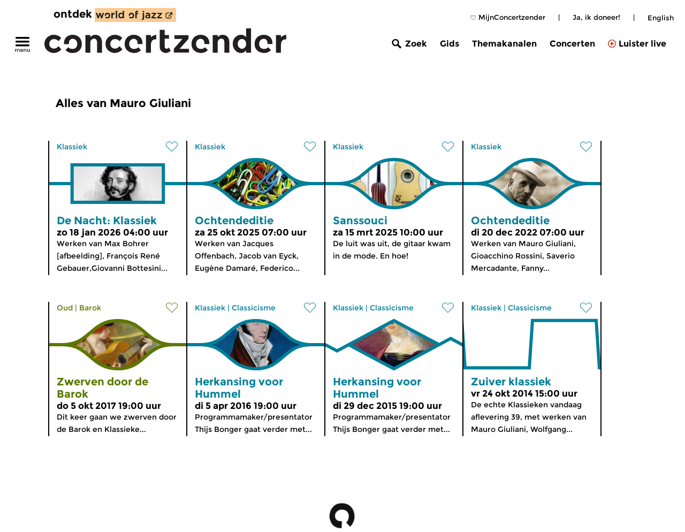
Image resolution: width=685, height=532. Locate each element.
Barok (90, 308)
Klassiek (72, 146)
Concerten (572, 44)
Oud (65, 308)
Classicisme (254, 308)
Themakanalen (504, 44)
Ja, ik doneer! (596, 17)
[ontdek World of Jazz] (135, 15)
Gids (449, 44)
